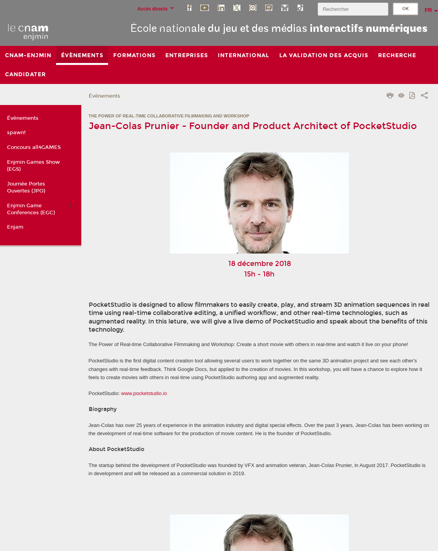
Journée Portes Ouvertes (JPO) (26, 187)
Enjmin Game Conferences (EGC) (31, 209)
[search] (353, 9)
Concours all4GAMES (34, 147)
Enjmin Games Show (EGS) (33, 165)
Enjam (15, 227)
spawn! (16, 132)
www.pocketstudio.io (144, 393)
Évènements (104, 96)
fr (428, 10)
